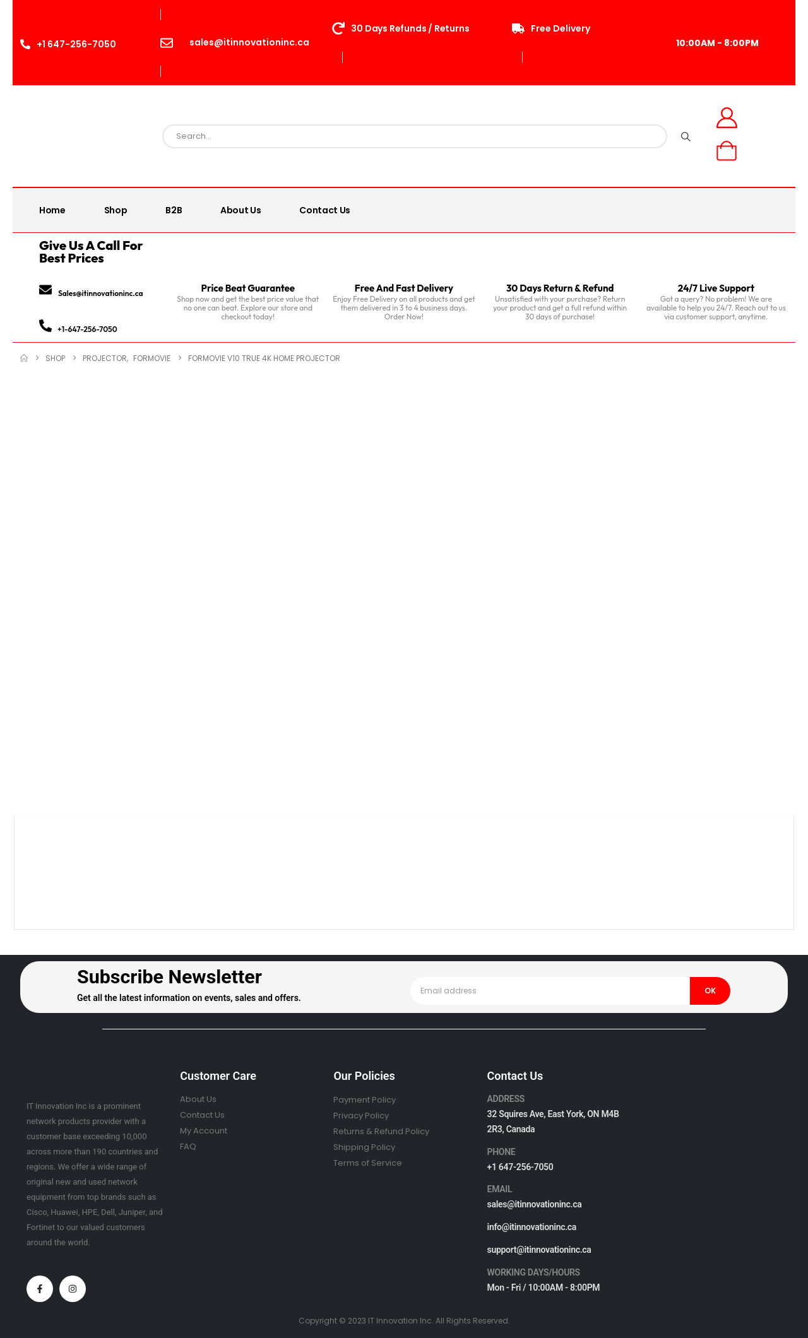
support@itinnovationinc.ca (539, 1250)
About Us (240, 210)
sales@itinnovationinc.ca (534, 1204)
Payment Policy (364, 1100)
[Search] (685, 136)
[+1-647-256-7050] (45, 325)
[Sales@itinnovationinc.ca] (45, 289)
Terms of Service (367, 1163)
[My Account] (727, 117)
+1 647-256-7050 (520, 1167)
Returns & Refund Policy (381, 1131)
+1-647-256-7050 (87, 329)
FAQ (188, 1146)
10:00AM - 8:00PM (717, 43)
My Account (203, 1131)
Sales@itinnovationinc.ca (100, 293)
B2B (173, 210)
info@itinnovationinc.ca (532, 1227)
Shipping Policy (364, 1147)
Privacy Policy (361, 1116)
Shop (116, 210)
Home (52, 210)
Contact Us (324, 210)
